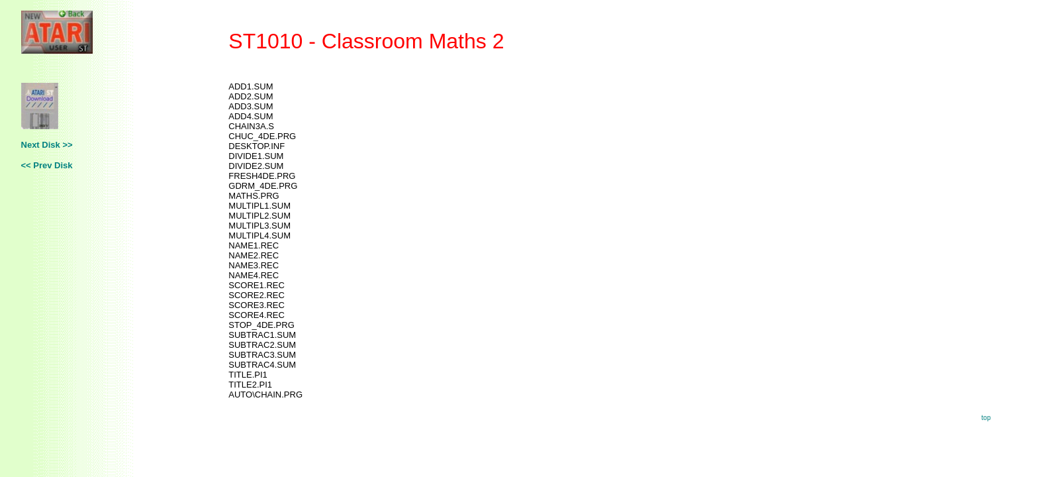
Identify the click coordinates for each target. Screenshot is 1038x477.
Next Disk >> (47, 145)
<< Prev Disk (47, 165)
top (986, 417)
